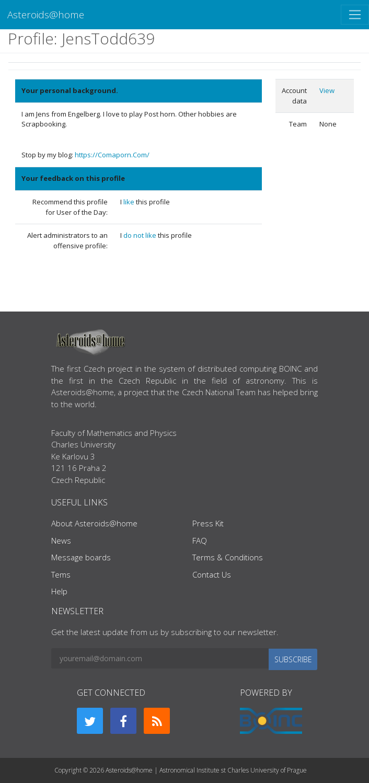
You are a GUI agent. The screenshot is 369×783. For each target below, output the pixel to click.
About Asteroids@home (94, 523)
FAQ (199, 540)
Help (59, 591)
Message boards (81, 557)
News (61, 540)
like (129, 201)
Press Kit (208, 523)
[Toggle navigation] (355, 15)
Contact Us (211, 574)
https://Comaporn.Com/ (112, 154)
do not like (140, 235)
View (327, 90)
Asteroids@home (45, 14)
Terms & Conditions (227, 557)
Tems (61, 574)
